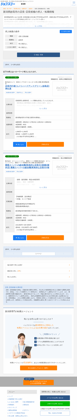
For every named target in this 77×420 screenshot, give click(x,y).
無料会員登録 (12, 410)
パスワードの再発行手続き (16, 413)
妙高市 (30, 8)
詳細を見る (45, 144)
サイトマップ (12, 407)
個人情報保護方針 (29, 402)
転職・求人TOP (7, 8)
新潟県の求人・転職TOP (20, 8)
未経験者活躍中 (10, 92)
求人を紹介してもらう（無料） (38, 368)
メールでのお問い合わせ (55, 398)
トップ (10, 396)
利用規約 (11, 404)
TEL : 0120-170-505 (55, 413)
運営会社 (26, 404)
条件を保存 (65, 31)
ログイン (26, 410)
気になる (20, 144)
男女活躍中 (28, 92)
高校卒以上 (20, 92)
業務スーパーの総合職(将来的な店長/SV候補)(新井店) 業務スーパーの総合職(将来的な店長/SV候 (27, 166)
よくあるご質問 (13, 402)
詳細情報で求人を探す (15, 399)
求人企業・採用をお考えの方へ (18, 416)
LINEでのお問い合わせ (55, 404)
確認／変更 (38, 54)
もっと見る (38, 26)
